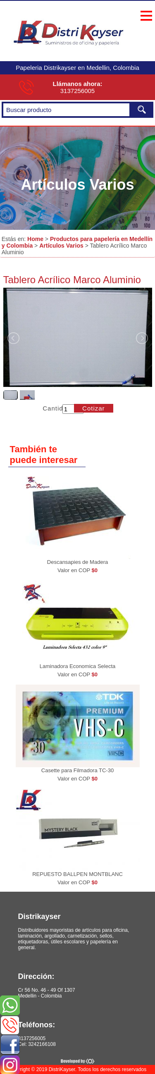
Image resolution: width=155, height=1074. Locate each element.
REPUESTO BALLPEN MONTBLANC (77, 874)
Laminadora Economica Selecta (78, 666)
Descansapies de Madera (77, 562)
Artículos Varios (61, 245)
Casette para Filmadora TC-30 (77, 770)
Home (35, 239)
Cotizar (93, 408)
